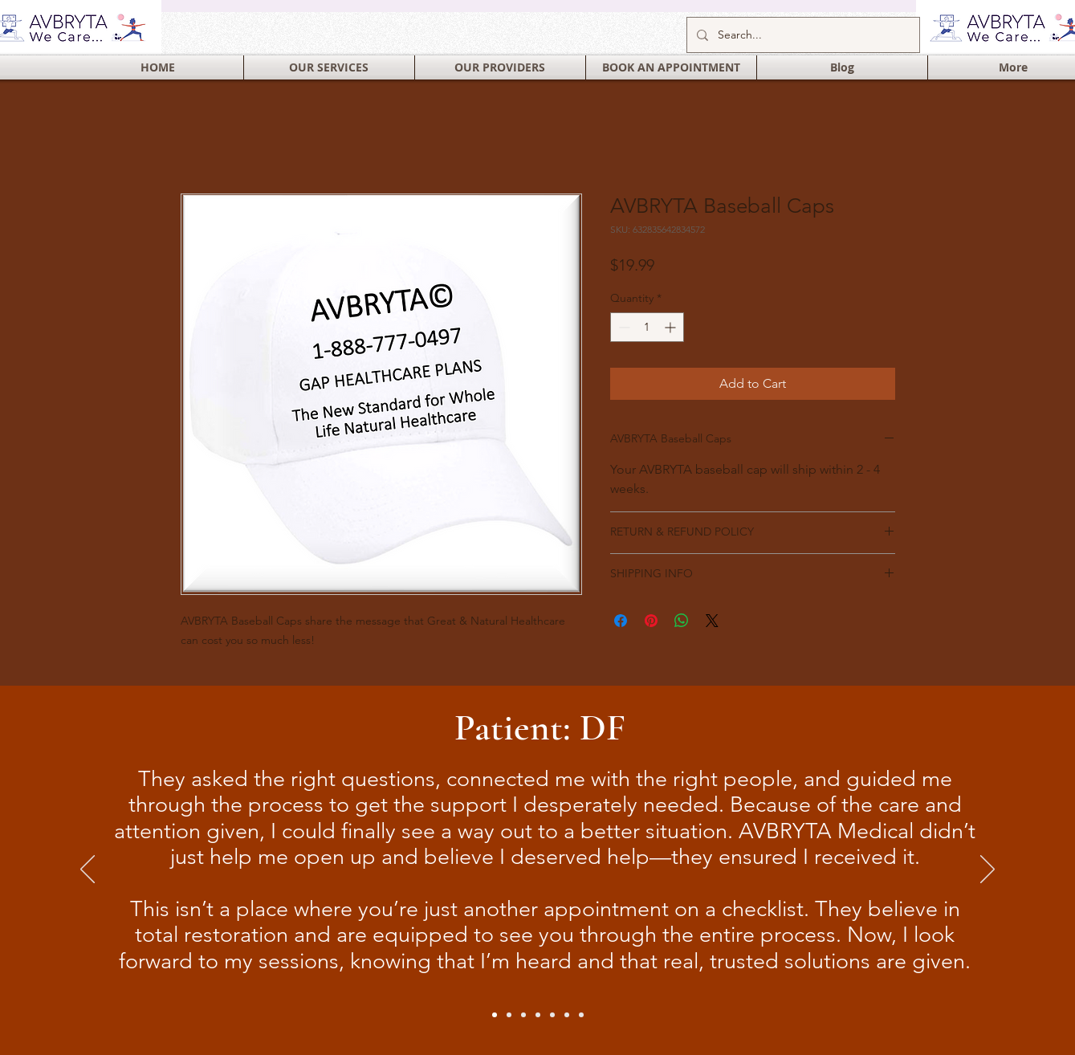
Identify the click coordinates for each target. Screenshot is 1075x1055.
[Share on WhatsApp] (681, 620)
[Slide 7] (566, 1014)
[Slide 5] (537, 1014)
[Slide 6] (552, 1014)
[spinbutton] (647, 327)
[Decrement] (623, 327)
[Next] (987, 870)
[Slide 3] (581, 1014)
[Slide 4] (523, 1014)
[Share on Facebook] (620, 620)
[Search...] (802, 35)
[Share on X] (712, 620)
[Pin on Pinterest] (651, 620)
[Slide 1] (494, 1014)
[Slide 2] (509, 1014)
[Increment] (672, 327)
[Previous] (87, 870)
